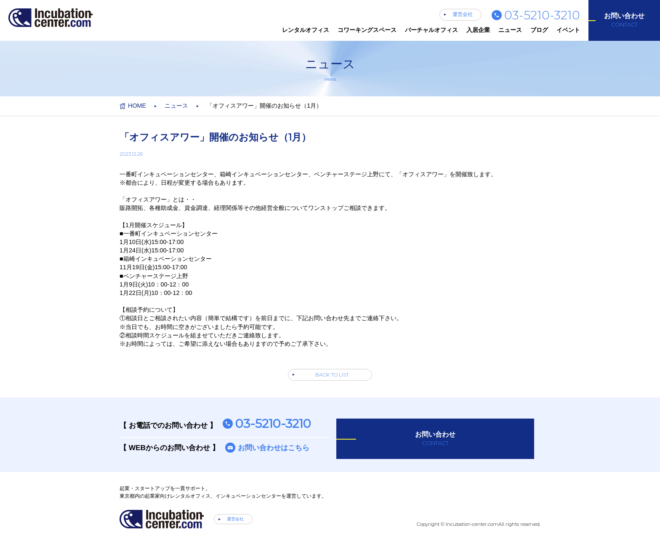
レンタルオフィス (305, 30)
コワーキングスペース (367, 30)
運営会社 (462, 14)
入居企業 (478, 30)
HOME (137, 105)
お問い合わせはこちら (273, 447)
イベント (568, 30)
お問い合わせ (624, 20)
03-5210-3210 (542, 15)
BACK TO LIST (332, 374)
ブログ (539, 30)
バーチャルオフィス (431, 30)
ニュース (510, 30)
